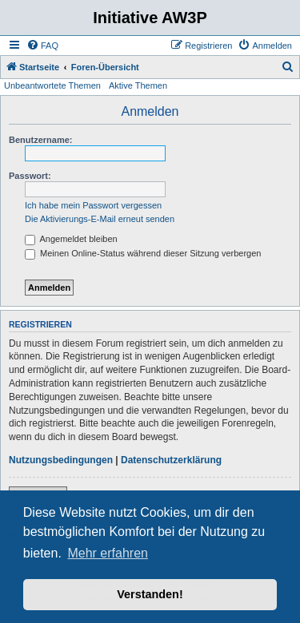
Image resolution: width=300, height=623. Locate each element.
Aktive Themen (138, 85)
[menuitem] (42, 45)
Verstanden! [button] (149, 594)
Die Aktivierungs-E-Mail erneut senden (99, 219)
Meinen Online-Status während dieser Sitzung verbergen (143, 253)
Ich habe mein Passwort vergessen (93, 205)
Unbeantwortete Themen (52, 85)
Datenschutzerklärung (171, 460)
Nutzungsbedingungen (61, 460)
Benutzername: (40, 140)
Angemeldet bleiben (71, 239)
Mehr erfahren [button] (107, 553)
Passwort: (30, 176)
